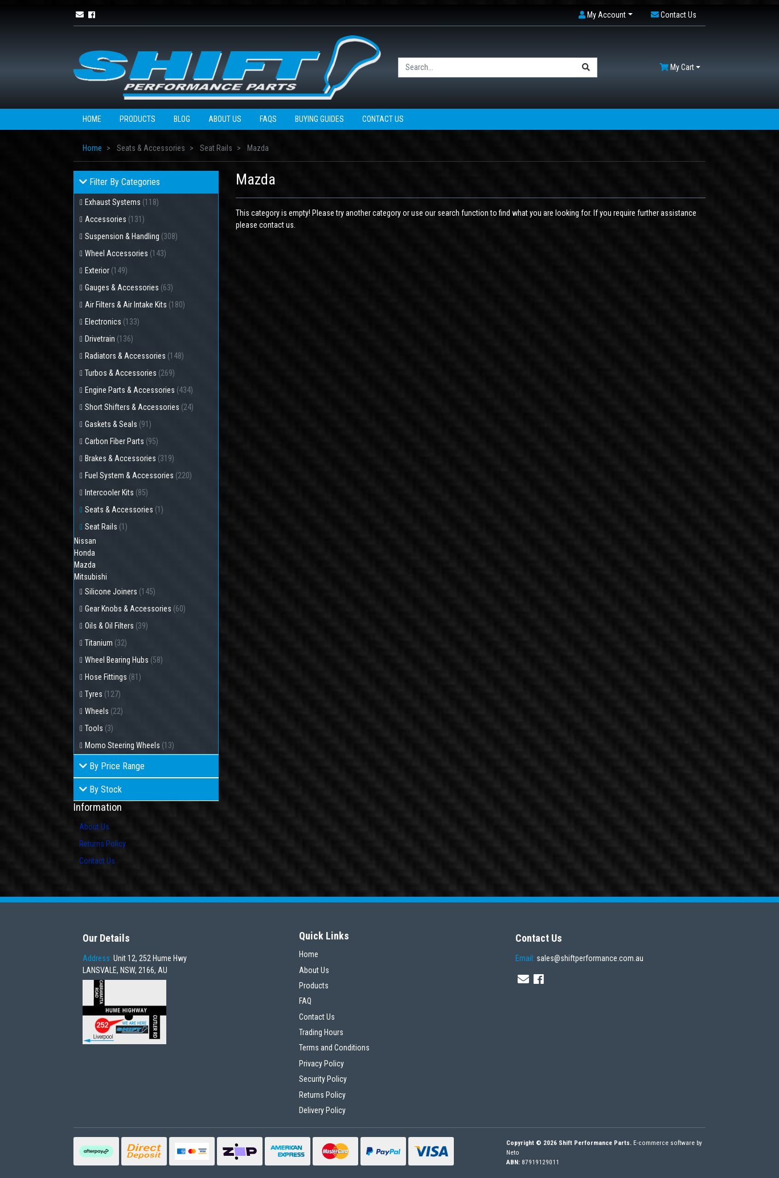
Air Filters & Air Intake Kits (135, 304)
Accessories (115, 219)
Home (92, 119)
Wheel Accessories (125, 253)
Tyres (103, 694)
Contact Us (383, 119)
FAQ (305, 1000)
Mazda (85, 564)
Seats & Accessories (124, 509)
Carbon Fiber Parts (121, 441)
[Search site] (586, 67)
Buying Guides (319, 119)
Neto (512, 1152)
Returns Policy (102, 843)
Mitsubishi (90, 576)
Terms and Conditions (334, 1047)
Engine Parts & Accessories (139, 390)
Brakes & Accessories (129, 458)
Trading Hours (321, 1032)
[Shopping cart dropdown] (680, 67)
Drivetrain (109, 338)
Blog (182, 119)
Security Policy (323, 1078)
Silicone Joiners (120, 591)
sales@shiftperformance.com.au (579, 958)
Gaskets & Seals (118, 424)
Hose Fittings (113, 677)
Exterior (106, 270)
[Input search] (487, 67)
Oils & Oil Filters (116, 625)
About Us (224, 119)
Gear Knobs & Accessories (135, 608)
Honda (84, 552)
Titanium (106, 642)
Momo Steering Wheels (129, 745)
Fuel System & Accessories (138, 475)
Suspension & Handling (131, 236)
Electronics (112, 321)
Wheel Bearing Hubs (124, 659)
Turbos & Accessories (130, 372)
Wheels (104, 711)
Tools (99, 728)
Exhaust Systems (122, 202)
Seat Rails (106, 526)
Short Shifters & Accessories (139, 407)
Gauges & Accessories (129, 287)
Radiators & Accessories (134, 355)
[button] (605, 15)
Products (137, 119)
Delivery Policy (322, 1110)
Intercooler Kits (116, 492)
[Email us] (80, 14)
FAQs (268, 119)
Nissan (85, 540)
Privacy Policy (321, 1063)
